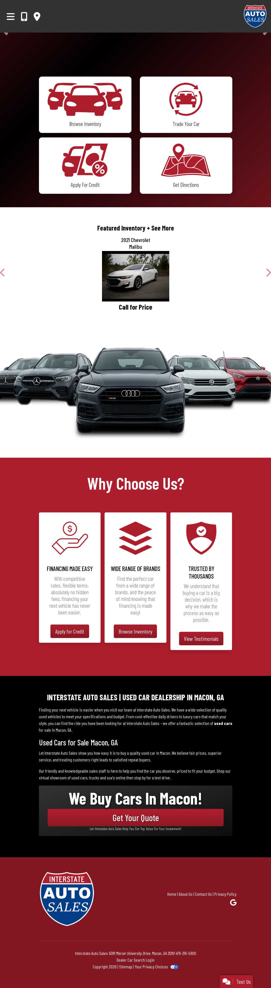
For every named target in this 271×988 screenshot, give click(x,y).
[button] (3, 272)
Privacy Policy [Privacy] (225, 894)
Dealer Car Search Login (135, 959)
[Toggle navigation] (10, 16)
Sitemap (125, 966)
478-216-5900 (185, 953)
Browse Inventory (135, 631)
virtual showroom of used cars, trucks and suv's (77, 777)
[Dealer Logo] (239, 16)
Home (171, 894)
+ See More (160, 228)
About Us (186, 894)
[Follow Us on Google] (233, 902)
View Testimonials (201, 638)
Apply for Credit (69, 631)
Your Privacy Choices (156, 966)
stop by (140, 777)
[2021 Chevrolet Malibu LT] (135, 276)
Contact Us (203, 894)
